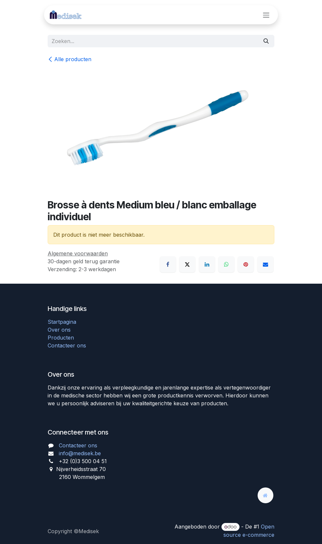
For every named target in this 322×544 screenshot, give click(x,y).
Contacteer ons (67, 345)
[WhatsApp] (226, 264)
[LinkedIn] (207, 264)
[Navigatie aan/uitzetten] (266, 15)
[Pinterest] (246, 264)
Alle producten (69, 59)
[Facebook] (168, 264)
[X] (187, 264)
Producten (61, 337)
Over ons (59, 329)
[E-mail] (265, 264)
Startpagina (62, 322)
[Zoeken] (266, 41)
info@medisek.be (80, 453)
